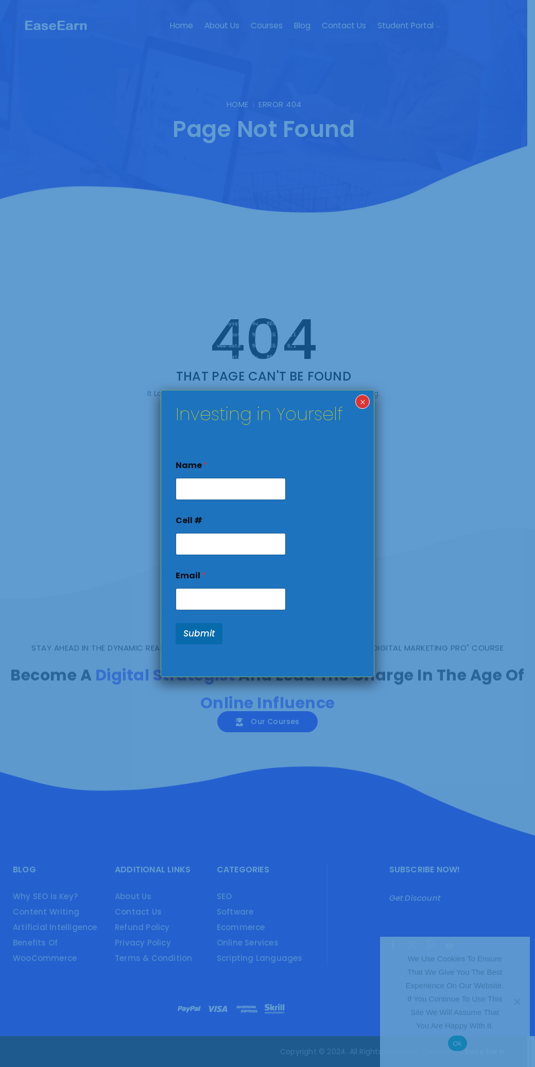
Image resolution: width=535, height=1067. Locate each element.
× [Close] (363, 402)
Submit (199, 633)
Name (192, 465)
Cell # (189, 520)
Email (191, 575)
